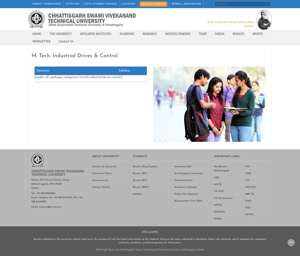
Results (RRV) (141, 187)
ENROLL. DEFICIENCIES (186, 4)
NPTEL (218, 205)
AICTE (217, 184)
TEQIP (203, 34)
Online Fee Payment (186, 194)
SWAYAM (219, 212)
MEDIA (220, 34)
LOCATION (128, 4)
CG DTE (219, 191)
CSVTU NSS (72, 4)
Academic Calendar (186, 187)
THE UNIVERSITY (61, 34)
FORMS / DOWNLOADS (46, 4)
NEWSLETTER (41, 41)
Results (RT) (140, 173)
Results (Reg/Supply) (145, 166)
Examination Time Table (188, 201)
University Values (102, 173)
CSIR (248, 173)
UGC (217, 177)
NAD (248, 201)
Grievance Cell (183, 166)
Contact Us (66, 41)
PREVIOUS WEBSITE (153, 4)
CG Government (223, 198)
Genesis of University (104, 166)
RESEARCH (150, 34)
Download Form (184, 180)
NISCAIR (250, 187)
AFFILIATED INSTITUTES (95, 34)
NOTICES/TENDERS (177, 34)
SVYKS (249, 214)
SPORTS (257, 34)
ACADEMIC (127, 34)
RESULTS (238, 34)
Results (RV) (140, 180)
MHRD (218, 219)
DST (247, 166)
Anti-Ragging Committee (189, 173)
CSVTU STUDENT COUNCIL (100, 4)
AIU (247, 180)
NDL (248, 208)
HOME (36, 34)
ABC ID (249, 194)
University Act (100, 180)
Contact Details (101, 187)
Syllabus (137, 194)
